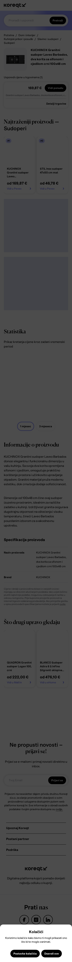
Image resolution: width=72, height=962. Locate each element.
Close (4, 930)
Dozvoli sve (51, 953)
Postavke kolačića (25, 953)
